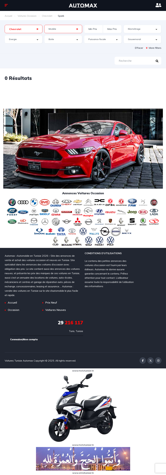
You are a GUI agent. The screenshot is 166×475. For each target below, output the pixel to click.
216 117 (70, 323)
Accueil (9, 15)
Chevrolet (48, 15)
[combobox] (23, 29)
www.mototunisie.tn (83, 370)
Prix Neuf (51, 302)
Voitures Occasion (28, 15)
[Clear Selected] (37, 28)
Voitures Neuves (55, 310)
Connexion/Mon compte (25, 339)
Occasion (13, 310)
